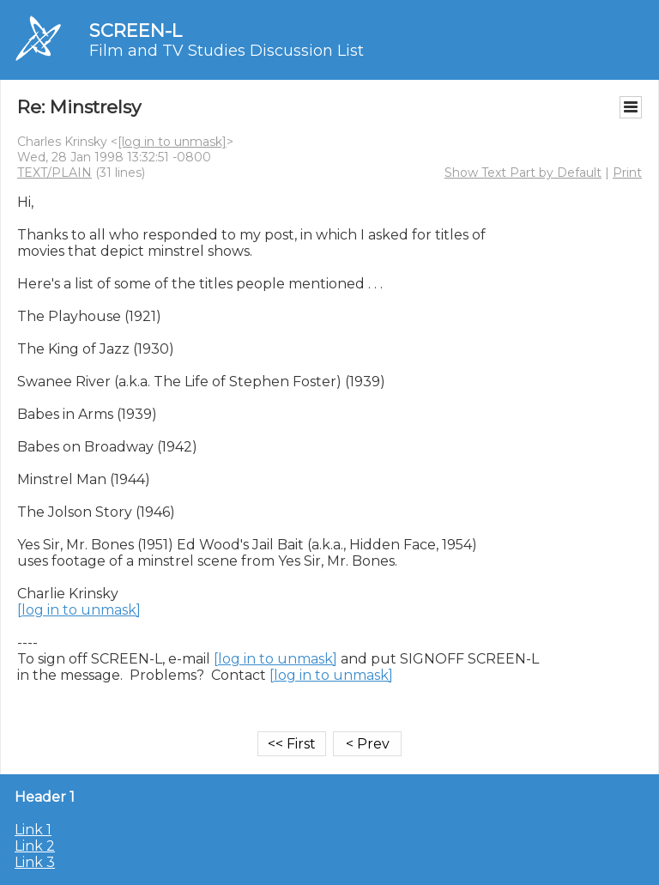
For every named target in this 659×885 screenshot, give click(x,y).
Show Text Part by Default (523, 172)
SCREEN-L (135, 30)
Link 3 (35, 862)
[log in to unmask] (172, 141)
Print (627, 172)
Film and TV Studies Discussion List (226, 50)
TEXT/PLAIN (54, 172)
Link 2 (35, 846)
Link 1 (33, 829)
